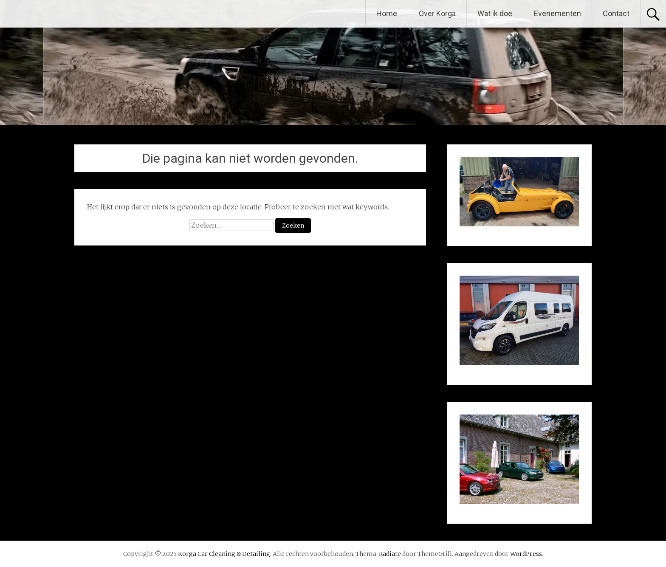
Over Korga (437, 13)
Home (386, 13)
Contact (616, 13)
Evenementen (557, 13)
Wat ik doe (494, 13)
